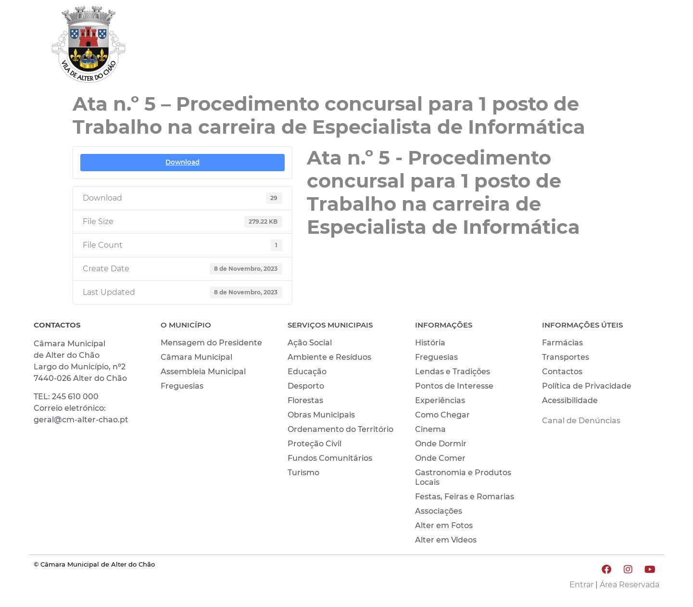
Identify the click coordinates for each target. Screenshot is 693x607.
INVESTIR (634, 46)
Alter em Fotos (444, 525)
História (430, 342)
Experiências (440, 400)
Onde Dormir (440, 443)
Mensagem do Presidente (211, 342)
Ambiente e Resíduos (329, 357)
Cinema (430, 429)
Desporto (306, 386)
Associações (438, 511)
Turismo (303, 472)
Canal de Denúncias (581, 420)
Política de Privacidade (586, 386)
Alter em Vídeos (446, 539)
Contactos (562, 371)
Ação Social (310, 342)
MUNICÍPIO (450, 46)
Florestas (305, 400)
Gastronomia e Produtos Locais (463, 477)
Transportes (565, 357)
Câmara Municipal (196, 357)
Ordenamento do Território (340, 429)
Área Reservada (629, 584)
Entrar (581, 584)
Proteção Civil (314, 443)
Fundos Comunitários (330, 458)
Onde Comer (440, 458)
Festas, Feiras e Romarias (464, 496)
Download (182, 162)
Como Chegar (442, 414)
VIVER (508, 46)
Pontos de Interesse (454, 386)
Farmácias (562, 342)
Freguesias (182, 386)
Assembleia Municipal (203, 371)
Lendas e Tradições (452, 371)
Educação (307, 371)
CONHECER (568, 46)
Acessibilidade (570, 400)
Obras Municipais (321, 414)
